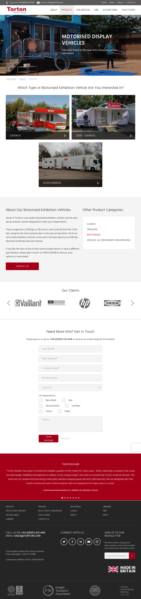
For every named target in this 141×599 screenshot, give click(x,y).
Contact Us (130, 2)
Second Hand (12, 515)
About (104, 2)
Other (67, 411)
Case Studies (44, 515)
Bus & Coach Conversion (50, 510)
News (111, 2)
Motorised (94, 235)
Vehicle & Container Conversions (108, 240)
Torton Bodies (11, 79)
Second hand (52, 406)
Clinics (91, 224)
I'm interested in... (47, 396)
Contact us (22, 266)
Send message (48, 438)
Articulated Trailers (16, 510)
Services (10, 506)
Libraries (76, 406)
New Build (51, 400)
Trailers (92, 229)
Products (22, 79)
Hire (70, 400)
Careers (120, 2)
